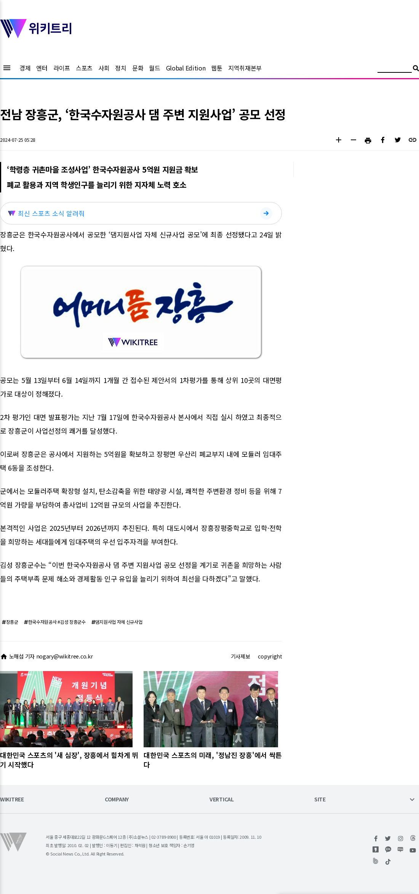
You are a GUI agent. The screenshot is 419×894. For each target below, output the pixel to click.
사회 (103, 67)
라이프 (61, 67)
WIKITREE (12, 799)
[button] (338, 140)
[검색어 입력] (394, 69)
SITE (320, 799)
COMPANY (117, 799)
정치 (120, 67)
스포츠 (84, 67)
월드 (154, 67)
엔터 (41, 67)
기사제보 (240, 656)
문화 (137, 67)
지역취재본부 (245, 67)
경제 (24, 67)
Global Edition (186, 67)
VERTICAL (222, 799)
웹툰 (216, 67)
